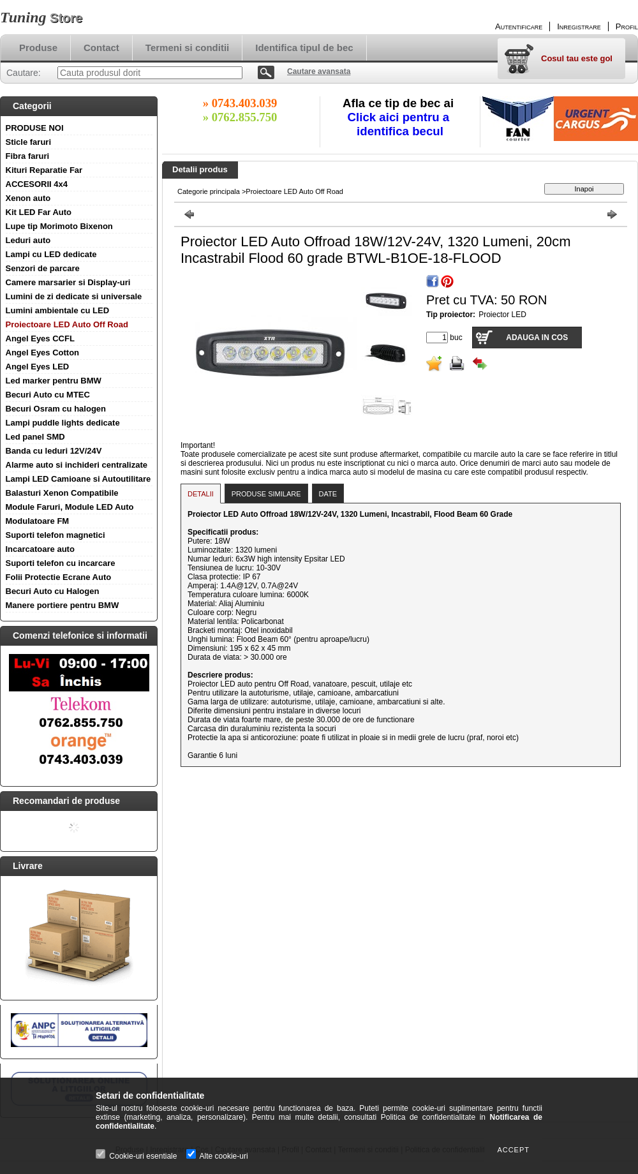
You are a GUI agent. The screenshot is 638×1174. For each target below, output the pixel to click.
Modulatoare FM (38, 521)
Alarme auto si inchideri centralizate (77, 465)
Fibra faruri (28, 156)
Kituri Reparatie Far (44, 170)
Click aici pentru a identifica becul (400, 124)
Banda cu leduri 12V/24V (54, 451)
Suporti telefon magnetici (55, 535)
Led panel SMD (35, 437)
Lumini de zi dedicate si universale (74, 296)
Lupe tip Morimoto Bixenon (59, 226)
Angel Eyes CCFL (40, 338)
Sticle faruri (29, 142)
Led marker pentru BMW (53, 380)
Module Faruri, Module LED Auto (70, 507)
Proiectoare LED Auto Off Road (67, 324)
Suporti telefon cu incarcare (60, 563)
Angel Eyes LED (38, 366)
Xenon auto (28, 198)
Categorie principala (208, 191)
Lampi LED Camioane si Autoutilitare (78, 479)
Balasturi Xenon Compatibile (62, 493)
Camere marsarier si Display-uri (68, 282)
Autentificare (518, 26)
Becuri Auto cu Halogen (53, 591)
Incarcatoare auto (40, 549)
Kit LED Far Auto (39, 212)
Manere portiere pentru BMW (62, 605)
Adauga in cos (537, 337)
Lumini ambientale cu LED (58, 310)
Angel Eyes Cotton (43, 352)
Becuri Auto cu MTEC (48, 394)
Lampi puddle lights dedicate (63, 422)
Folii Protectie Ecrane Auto (59, 577)
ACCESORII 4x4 (37, 184)
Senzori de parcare (43, 268)
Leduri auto (28, 240)
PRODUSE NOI (35, 128)
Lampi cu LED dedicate (51, 254)
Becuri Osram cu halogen (56, 408)
